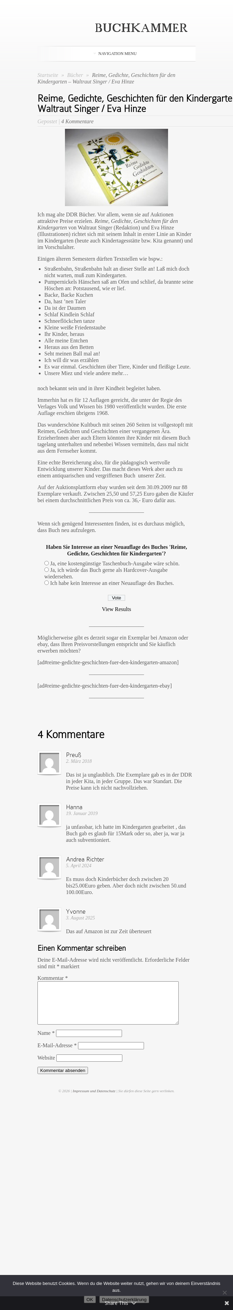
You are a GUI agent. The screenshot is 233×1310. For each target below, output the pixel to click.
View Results (116, 609)
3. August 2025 (80, 918)
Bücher (75, 75)
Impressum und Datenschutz (94, 1099)
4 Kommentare (77, 121)
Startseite (47, 75)
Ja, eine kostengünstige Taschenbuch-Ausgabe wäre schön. (115, 563)
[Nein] (224, 1292)
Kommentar (52, 978)
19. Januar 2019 (82, 813)
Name (46, 1041)
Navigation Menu (115, 53)
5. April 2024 (78, 865)
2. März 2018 (79, 761)
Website (46, 1066)
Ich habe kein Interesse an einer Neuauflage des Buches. (112, 583)
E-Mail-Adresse (57, 1054)
